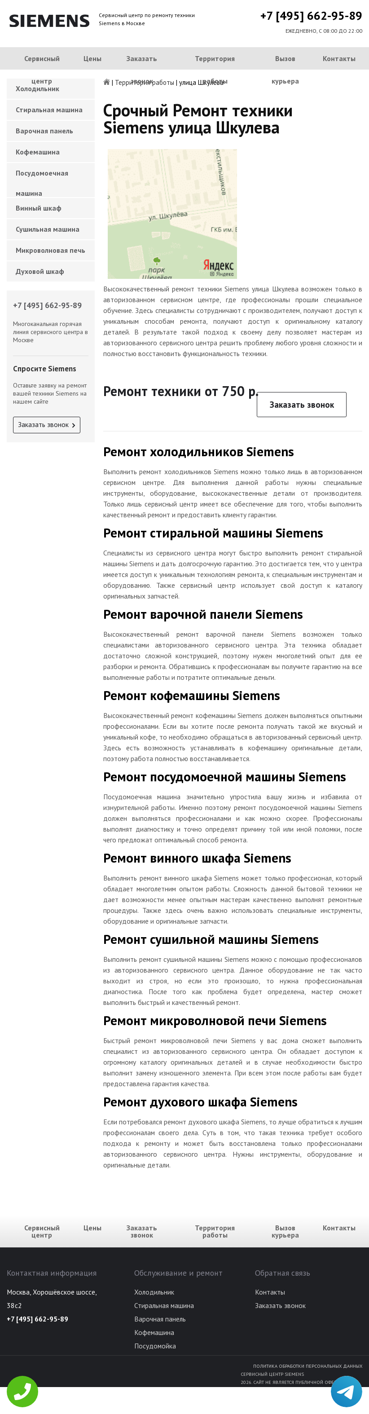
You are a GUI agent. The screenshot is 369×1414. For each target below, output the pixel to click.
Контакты (339, 58)
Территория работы (215, 69)
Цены (92, 58)
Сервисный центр (42, 69)
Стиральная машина (49, 109)
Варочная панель (44, 130)
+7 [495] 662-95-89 (311, 15)
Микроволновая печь (50, 250)
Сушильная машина (47, 229)
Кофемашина (38, 151)
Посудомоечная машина (42, 175)
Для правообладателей (333, 1410)
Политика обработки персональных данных (307, 1366)
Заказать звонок (142, 69)
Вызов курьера (285, 69)
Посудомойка (155, 1345)
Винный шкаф (39, 207)
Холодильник (154, 1291)
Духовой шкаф (40, 271)
